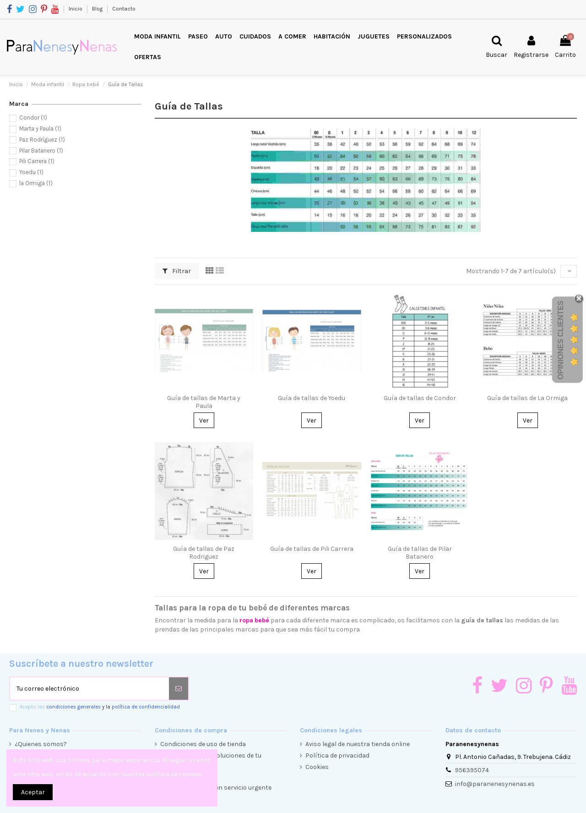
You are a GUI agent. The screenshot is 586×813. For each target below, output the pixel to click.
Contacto (124, 8)
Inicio (76, 8)
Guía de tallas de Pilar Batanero (420, 552)
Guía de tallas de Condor (420, 398)
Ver (204, 420)
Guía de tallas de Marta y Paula (203, 402)
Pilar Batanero (41, 150)
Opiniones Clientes (560, 340)
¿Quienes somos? (41, 744)
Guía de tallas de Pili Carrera (311, 549)
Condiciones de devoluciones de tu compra (210, 760)
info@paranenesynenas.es (495, 784)
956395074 (472, 770)
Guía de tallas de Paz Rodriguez (203, 552)
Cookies (317, 767)
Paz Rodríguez (42, 139)
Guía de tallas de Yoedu (311, 398)
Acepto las (100, 707)
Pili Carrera (36, 161)
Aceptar (33, 792)
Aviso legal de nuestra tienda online (357, 744)
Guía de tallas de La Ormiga (527, 398)
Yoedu (31, 172)
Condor (33, 117)
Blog (98, 8)
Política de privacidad (337, 755)
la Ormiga (36, 183)
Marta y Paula (40, 128)
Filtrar (177, 271)
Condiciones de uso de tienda (203, 744)
